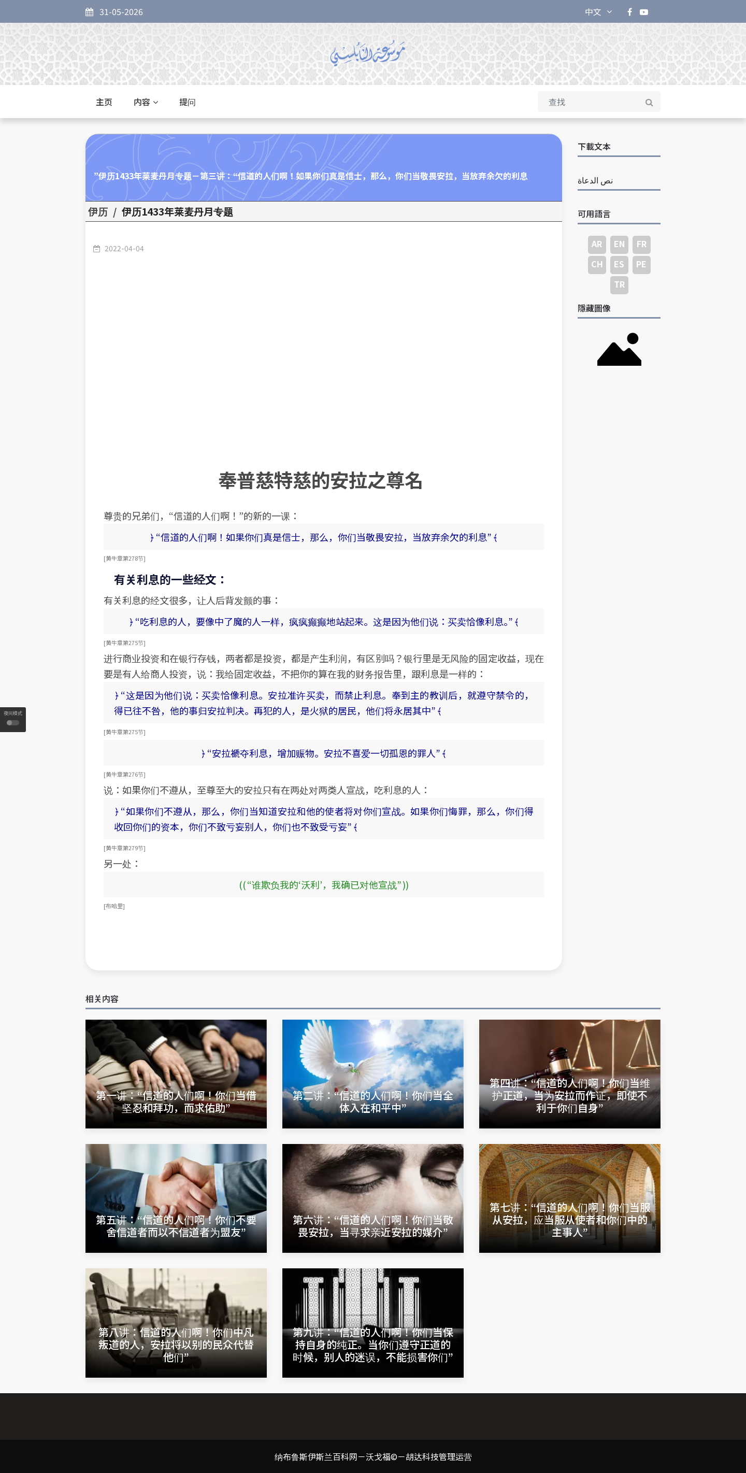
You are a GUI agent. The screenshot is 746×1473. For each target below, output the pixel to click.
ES (619, 264)
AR (597, 243)
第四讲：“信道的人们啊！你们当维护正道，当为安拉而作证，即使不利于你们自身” (570, 1095)
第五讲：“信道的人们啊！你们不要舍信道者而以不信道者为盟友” (176, 1225)
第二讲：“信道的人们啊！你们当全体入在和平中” (373, 1101)
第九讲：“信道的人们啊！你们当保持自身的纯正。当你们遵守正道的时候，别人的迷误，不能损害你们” (373, 1344)
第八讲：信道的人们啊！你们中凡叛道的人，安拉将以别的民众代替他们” (176, 1344)
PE (641, 264)
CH (597, 264)
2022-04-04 (124, 248)
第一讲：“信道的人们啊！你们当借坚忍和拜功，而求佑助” (176, 1101)
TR (619, 284)
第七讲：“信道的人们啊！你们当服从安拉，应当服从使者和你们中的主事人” (570, 1219)
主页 (104, 101)
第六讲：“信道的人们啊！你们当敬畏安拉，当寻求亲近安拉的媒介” (373, 1225)
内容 (146, 101)
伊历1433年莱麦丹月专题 (177, 211)
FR (642, 243)
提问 (187, 101)
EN (619, 243)
